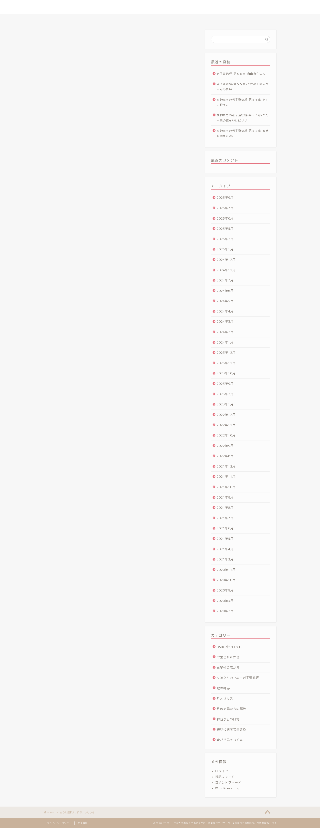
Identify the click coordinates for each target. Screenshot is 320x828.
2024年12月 (226, 260)
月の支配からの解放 (231, 709)
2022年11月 (226, 425)
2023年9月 (225, 384)
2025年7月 (225, 208)
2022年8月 (225, 456)
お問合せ (244, 19)
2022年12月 (226, 415)
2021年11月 (226, 476)
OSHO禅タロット (229, 647)
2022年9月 (225, 446)
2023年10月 (226, 373)
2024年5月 (225, 301)
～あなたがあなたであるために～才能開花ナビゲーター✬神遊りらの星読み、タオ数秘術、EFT (160, 7)
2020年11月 (226, 570)
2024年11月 (226, 270)
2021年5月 (225, 539)
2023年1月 (225, 404)
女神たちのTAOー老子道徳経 (238, 678)
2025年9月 (225, 197)
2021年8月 (225, 508)
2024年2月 (225, 332)
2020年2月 (225, 611)
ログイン (221, 771)
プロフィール (97, 19)
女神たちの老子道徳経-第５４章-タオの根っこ (243, 102)
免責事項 (83, 823)
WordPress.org (227, 788)
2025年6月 (225, 218)
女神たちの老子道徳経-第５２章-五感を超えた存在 (243, 133)
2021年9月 (225, 497)
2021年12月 (226, 466)
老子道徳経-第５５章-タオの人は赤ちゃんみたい (243, 86)
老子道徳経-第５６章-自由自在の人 (241, 74)
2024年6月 (225, 291)
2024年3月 (225, 321)
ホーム (75, 19)
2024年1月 (225, 342)
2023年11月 (226, 363)
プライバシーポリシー (59, 823)
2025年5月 (225, 229)
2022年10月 (226, 435)
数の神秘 (223, 688)
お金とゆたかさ (228, 657)
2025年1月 (225, 249)
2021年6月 (225, 528)
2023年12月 (226, 352)
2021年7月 (225, 518)
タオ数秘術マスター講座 (171, 19)
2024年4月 (225, 311)
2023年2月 (225, 394)
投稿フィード (225, 777)
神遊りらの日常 (228, 719)
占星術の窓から (228, 667)
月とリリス (225, 698)
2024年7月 (225, 280)
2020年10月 (226, 580)
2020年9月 (225, 590)
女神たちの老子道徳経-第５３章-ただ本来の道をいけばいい (243, 117)
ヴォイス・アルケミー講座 (212, 19)
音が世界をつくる (230, 740)
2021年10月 (226, 487)
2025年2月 (225, 239)
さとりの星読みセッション (131, 19)
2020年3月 (225, 601)
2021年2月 (225, 559)
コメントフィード (228, 782)
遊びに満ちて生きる (231, 729)
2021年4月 (225, 549)
